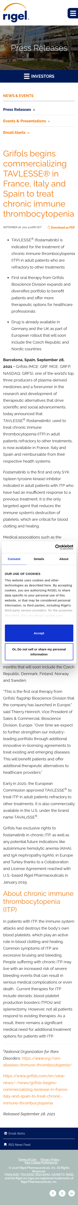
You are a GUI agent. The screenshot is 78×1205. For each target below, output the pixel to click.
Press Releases (17, 109)
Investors (39, 76)
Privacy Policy (50, 1159)
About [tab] (63, 558)
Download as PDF (61, 227)
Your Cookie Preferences (41, 1162)
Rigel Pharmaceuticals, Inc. (38, 1167)
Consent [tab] (14, 558)
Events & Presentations (24, 121)
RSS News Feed (19, 1144)
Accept (39, 633)
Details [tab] (39, 558)
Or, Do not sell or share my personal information (39, 651)
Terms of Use (27, 1159)
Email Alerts (14, 132)
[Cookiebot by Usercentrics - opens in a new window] (55, 547)
